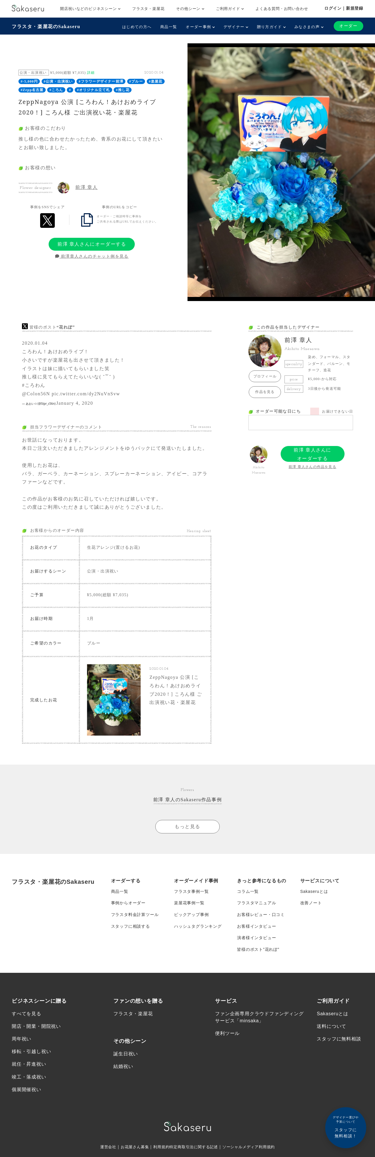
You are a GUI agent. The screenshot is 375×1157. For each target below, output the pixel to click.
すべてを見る (26, 1014)
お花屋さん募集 (131, 1148)
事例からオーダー (128, 903)
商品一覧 (168, 27)
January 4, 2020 (74, 403)
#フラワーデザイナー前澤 (101, 81)
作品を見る (265, 392)
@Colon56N (36, 393)
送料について (331, 1027)
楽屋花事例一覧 (189, 903)
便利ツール (227, 1034)
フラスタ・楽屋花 (148, 8)
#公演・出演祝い (58, 81)
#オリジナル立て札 (93, 90)
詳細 (91, 73)
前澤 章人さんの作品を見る (312, 467)
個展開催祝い (26, 1090)
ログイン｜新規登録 (343, 8)
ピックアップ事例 (191, 915)
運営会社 (103, 1148)
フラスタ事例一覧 (191, 892)
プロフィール (265, 376)
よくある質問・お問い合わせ (281, 8)
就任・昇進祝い (29, 1065)
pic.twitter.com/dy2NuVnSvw (86, 393)
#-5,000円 (29, 81)
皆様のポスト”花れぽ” (258, 950)
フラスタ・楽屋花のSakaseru (46, 26)
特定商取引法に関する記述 (194, 1148)
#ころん (56, 90)
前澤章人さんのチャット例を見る (92, 256)
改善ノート (311, 903)
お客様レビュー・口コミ (261, 915)
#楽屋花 (156, 81)
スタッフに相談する (130, 927)
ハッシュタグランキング (198, 927)
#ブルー (136, 81)
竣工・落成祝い (29, 1078)
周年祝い (21, 1040)
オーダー (348, 26)
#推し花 (122, 90)
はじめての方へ (136, 27)
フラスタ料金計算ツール (135, 915)
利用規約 (159, 1148)
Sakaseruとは (314, 892)
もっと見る (187, 826)
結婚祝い (123, 1067)
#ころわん (33, 385)
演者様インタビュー (256, 938)
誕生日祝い (125, 1054)
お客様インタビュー (256, 927)
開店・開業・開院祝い (36, 1027)
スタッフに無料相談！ (345, 1126)
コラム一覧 (248, 892)
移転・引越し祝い (31, 1052)
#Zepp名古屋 (32, 90)
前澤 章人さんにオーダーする (91, 244)
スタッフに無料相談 (339, 1040)
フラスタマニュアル (256, 903)
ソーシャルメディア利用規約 (252, 1148)
